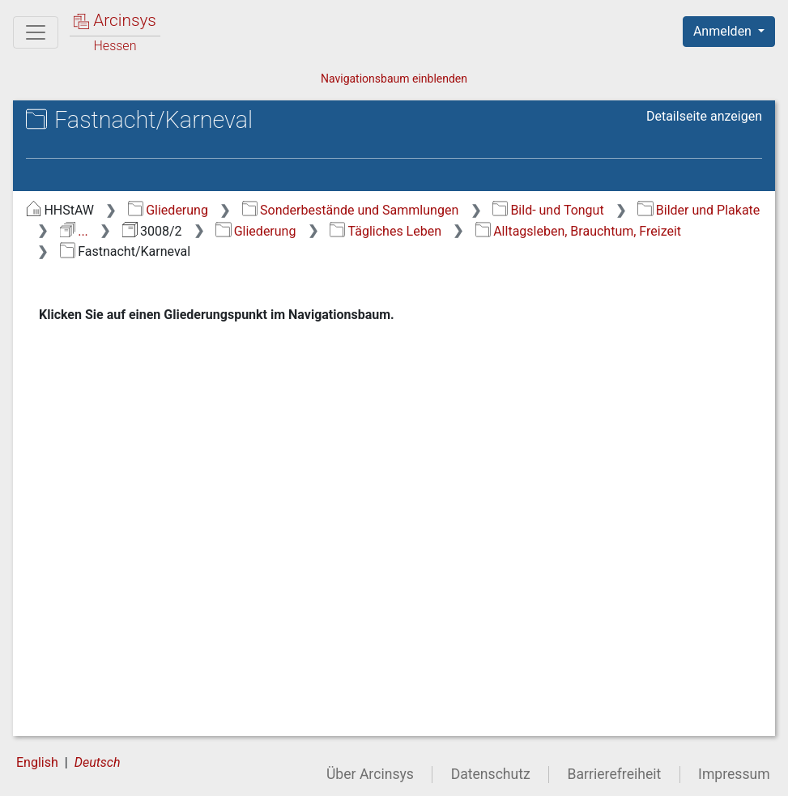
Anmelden (724, 31)
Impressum (734, 774)
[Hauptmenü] (35, 32)
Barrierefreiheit (615, 774)
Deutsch (98, 762)
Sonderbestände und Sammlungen (350, 210)
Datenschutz (490, 774)
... (74, 231)
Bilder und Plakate (698, 210)
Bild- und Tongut (548, 210)
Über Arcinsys (370, 774)
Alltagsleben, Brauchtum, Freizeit (578, 231)
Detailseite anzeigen (704, 116)
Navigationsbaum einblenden (394, 78)
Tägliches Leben (385, 231)
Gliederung (168, 210)
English (37, 762)
